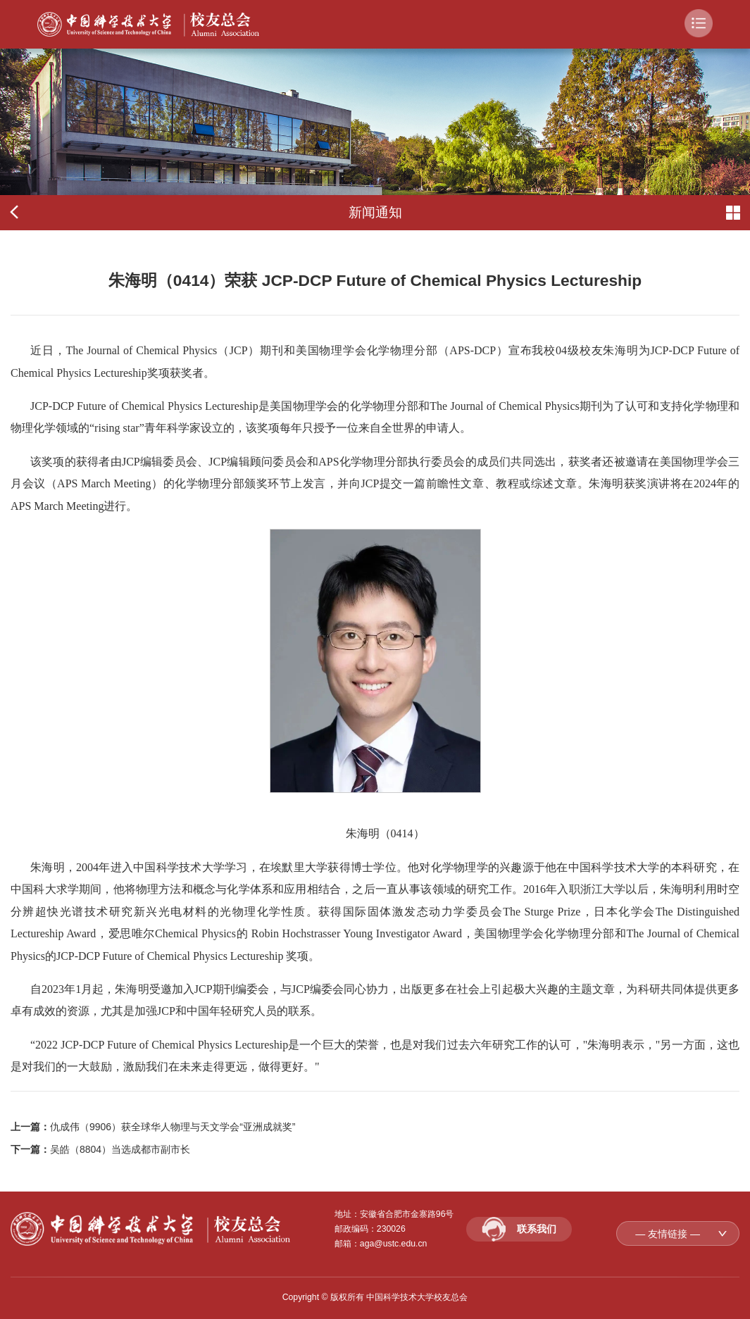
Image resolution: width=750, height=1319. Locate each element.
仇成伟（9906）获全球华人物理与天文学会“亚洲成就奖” (172, 1126)
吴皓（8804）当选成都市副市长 (120, 1149)
